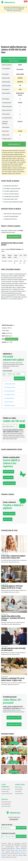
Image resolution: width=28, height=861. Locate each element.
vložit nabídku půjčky (8, 477)
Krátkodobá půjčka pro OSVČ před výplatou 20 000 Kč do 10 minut (12, 587)
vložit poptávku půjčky (8, 471)
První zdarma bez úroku (9, 398)
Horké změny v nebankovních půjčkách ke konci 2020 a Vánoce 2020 (13, 557)
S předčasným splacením (9, 405)
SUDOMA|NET (14, 819)
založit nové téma (7, 519)
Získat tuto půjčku (14, 236)
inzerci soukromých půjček (15, 10)
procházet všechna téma (9, 513)
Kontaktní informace (5, 789)
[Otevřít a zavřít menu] (25, 2)
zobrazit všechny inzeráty (9, 483)
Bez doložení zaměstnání (9, 387)
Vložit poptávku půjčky (6, 802)
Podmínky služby (5, 791)
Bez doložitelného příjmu (9, 391)
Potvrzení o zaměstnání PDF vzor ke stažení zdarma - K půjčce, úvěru (12, 679)
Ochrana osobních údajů (6, 793)
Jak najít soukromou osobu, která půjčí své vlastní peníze (13, 649)
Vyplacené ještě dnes (9, 401)
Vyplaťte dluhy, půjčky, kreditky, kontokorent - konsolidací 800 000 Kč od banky (13, 618)
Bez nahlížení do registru (9, 394)
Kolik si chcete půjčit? (7, 370)
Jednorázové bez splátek (9, 383)
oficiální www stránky (11, 339)
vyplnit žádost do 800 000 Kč (14, 724)
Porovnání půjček (18, 789)
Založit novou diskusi (6, 806)
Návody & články (18, 787)
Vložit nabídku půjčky (5, 804)
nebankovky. (9, 2)
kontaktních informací (20, 852)
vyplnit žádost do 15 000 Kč (14, 717)
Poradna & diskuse (19, 793)
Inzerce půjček (18, 791)
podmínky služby (14, 850)
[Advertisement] (14, 30)
